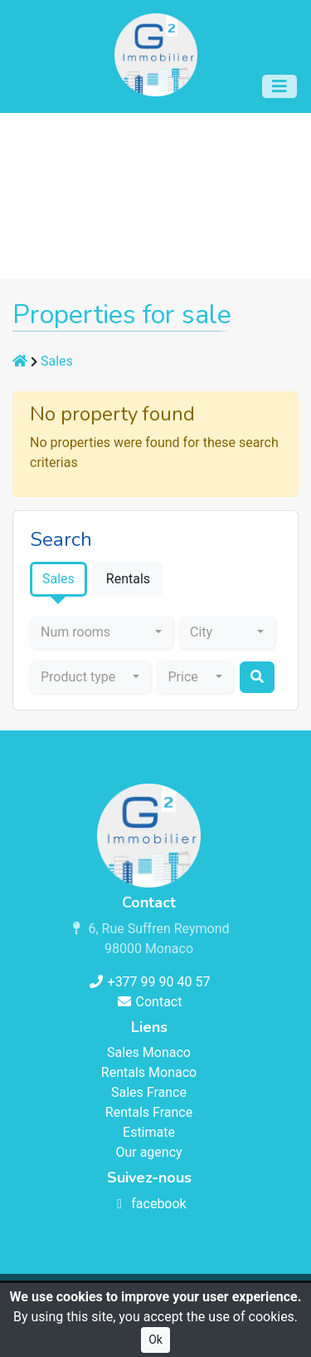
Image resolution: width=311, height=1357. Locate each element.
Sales (57, 361)
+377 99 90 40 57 (149, 982)
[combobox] (101, 632)
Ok (155, 1339)
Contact (149, 1002)
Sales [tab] (58, 579)
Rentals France (148, 1112)
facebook (148, 1204)
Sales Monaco (149, 1052)
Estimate (149, 1132)
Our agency (148, 1152)
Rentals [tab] (128, 579)
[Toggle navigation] (279, 86)
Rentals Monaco (149, 1072)
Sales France (149, 1092)
